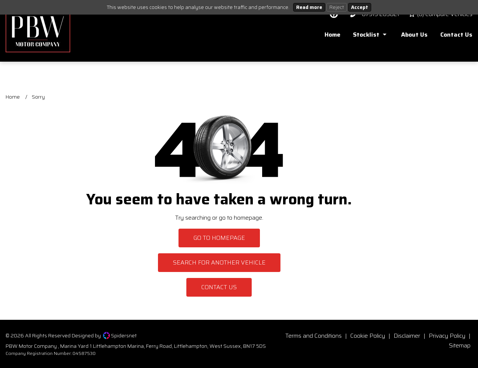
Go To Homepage (219, 237)
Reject (336, 7)
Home (13, 97)
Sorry (38, 97)
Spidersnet (120, 335)
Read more (309, 7)
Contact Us (219, 287)
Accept (359, 7)
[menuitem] (326, 36)
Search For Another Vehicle (219, 262)
